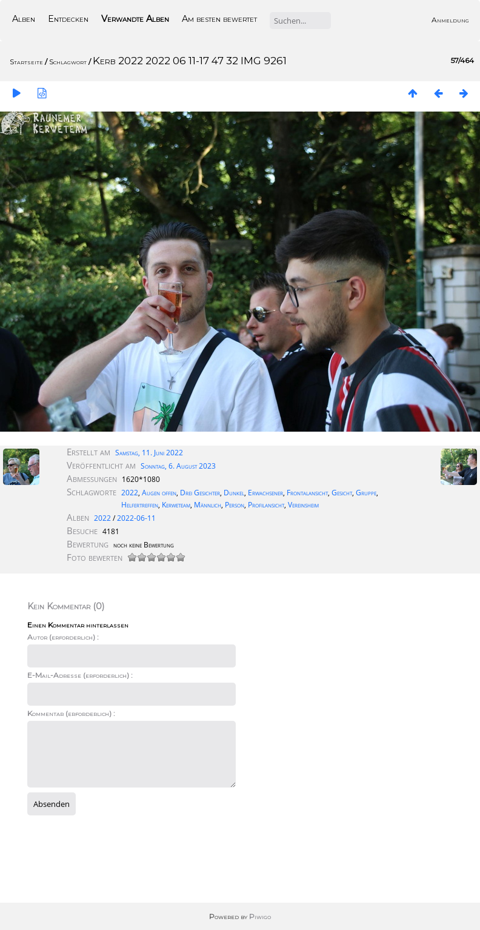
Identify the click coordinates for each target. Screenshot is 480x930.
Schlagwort (68, 61)
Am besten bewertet (219, 18)
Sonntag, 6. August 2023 (178, 466)
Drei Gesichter (200, 492)
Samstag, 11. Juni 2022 (149, 452)
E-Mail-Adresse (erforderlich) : (80, 675)
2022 (129, 492)
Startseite (26, 61)
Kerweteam (176, 505)
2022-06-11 (136, 518)
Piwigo (260, 916)
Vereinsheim (303, 505)
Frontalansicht (307, 492)
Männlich (207, 505)
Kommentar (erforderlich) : (71, 713)
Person (234, 505)
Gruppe (366, 492)
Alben (23, 18)
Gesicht (342, 492)
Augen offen (159, 492)
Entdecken (68, 18)
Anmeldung (450, 19)
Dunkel (234, 492)
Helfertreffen (139, 505)
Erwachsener (265, 492)
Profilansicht (266, 505)
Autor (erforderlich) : (63, 636)
